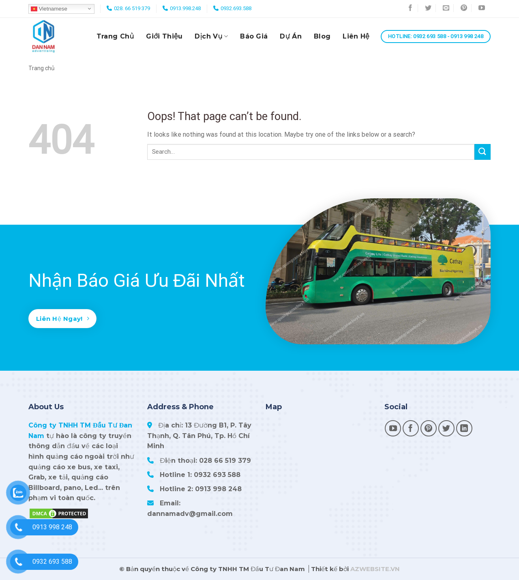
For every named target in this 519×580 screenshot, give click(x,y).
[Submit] (482, 152)
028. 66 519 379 (132, 8)
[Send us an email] (446, 9)
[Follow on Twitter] (428, 9)
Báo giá (254, 36)
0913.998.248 (185, 8)
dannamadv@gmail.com (190, 514)
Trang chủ (115, 36)
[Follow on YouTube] (481, 9)
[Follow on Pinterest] (464, 9)
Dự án (290, 36)
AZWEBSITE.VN (375, 569)
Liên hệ (356, 36)
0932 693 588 (217, 475)
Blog (322, 36)
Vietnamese (49, 8)
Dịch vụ (211, 36)
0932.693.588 (236, 8)
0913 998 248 (218, 489)
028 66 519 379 (225, 460)
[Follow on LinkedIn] (464, 428)
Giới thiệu (164, 36)
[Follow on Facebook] (410, 9)
